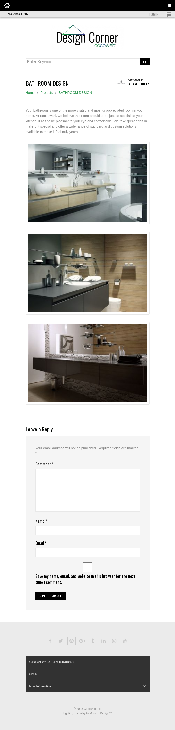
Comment (44, 464)
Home (30, 93)
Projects (47, 93)
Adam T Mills (139, 83)
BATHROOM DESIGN (75, 93)
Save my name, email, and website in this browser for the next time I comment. (85, 579)
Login (153, 14)
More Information (40, 686)
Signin (33, 673)
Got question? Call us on (51, 661)
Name (41, 521)
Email (41, 543)
